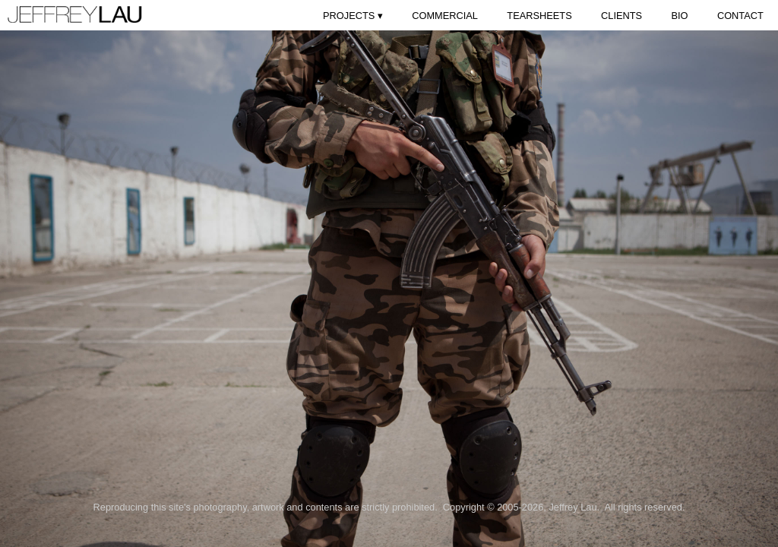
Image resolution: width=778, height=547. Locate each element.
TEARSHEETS (539, 15)
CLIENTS (621, 15)
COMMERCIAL (445, 15)
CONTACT (740, 15)
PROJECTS (353, 15)
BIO (679, 15)
